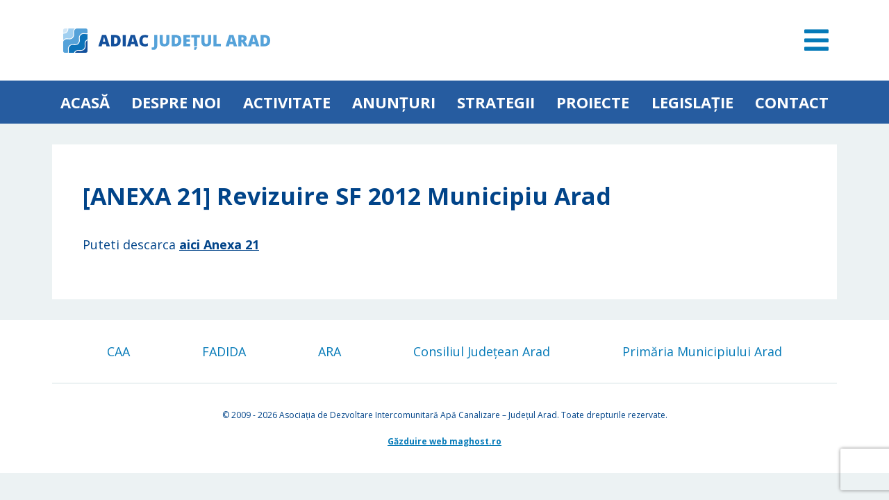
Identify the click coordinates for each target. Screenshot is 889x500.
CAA (118, 351)
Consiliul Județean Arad (481, 351)
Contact (792, 102)
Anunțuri (393, 102)
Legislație (692, 102)
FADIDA (224, 351)
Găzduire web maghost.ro (444, 441)
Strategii (496, 102)
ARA (329, 351)
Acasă (85, 102)
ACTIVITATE (287, 102)
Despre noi (176, 102)
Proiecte (592, 102)
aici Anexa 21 (219, 244)
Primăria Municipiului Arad (702, 351)
